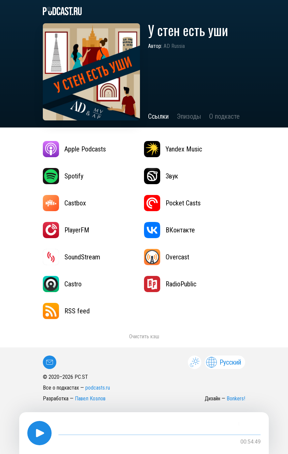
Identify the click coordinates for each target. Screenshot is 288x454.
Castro (62, 284)
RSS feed (66, 311)
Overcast (166, 257)
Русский (223, 362)
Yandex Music (173, 149)
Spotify (63, 176)
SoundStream (71, 257)
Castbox (64, 203)
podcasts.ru (97, 388)
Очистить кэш (144, 336)
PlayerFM (66, 230)
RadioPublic (170, 284)
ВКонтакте (169, 230)
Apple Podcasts (74, 149)
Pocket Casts (172, 203)
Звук (161, 176)
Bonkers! (236, 398)
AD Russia (174, 46)
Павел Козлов (90, 398)
